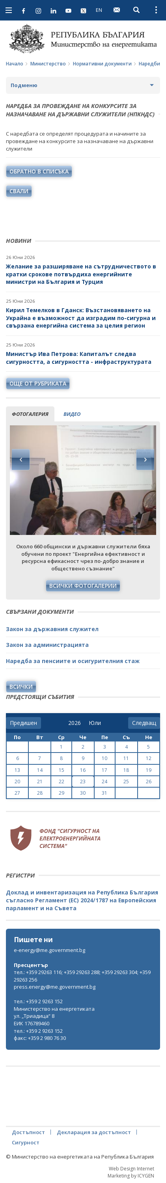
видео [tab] (71, 413)
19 (148, 770)
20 (17, 781)
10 (104, 758)
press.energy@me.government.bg (54, 986)
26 (148, 781)
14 (40, 770)
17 (104, 770)
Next (145, 459)
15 (61, 770)
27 (17, 793)
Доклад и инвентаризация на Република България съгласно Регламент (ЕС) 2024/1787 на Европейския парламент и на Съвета (82, 900)
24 (104, 781)
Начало (14, 63)
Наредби (149, 63)
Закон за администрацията (47, 644)
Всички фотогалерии (83, 585)
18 (126, 770)
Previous (21, 459)
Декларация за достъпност (94, 1132)
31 (104, 793)
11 (126, 758)
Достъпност (28, 1132)
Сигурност (25, 1142)
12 (148, 758)
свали (18, 191)
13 (17, 770)
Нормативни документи (102, 63)
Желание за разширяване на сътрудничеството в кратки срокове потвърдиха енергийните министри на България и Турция (81, 274)
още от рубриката (37, 383)
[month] (95, 723)
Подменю (24, 85)
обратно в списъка (39, 171)
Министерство (48, 63)
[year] (74, 723)
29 (61, 793)
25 (126, 781)
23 (83, 781)
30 (83, 793)
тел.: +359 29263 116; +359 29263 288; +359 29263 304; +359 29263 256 (82, 976)
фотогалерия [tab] (30, 413)
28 (40, 793)
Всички (21, 686)
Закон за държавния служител (52, 629)
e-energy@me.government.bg (49, 950)
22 (61, 781)
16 (83, 770)
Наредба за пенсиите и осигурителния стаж (73, 661)
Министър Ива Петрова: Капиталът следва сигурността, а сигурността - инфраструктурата (78, 357)
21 (40, 781)
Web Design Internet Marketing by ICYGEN (131, 1172)
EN (99, 9)
